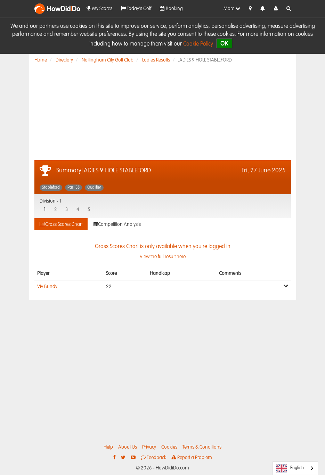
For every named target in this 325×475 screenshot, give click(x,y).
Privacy (149, 447)
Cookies (169, 447)
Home (40, 60)
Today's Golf (136, 8)
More (232, 8)
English (290, 468)
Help (108, 447)
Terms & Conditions (201, 447)
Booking (171, 8)
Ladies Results (156, 60)
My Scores (99, 8)
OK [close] (224, 43)
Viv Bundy (47, 286)
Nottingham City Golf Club (107, 60)
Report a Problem (191, 457)
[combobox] (295, 468)
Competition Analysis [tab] (117, 224)
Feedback (153, 457)
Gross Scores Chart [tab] (61, 224)
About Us (127, 447)
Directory (64, 60)
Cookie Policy (198, 44)
